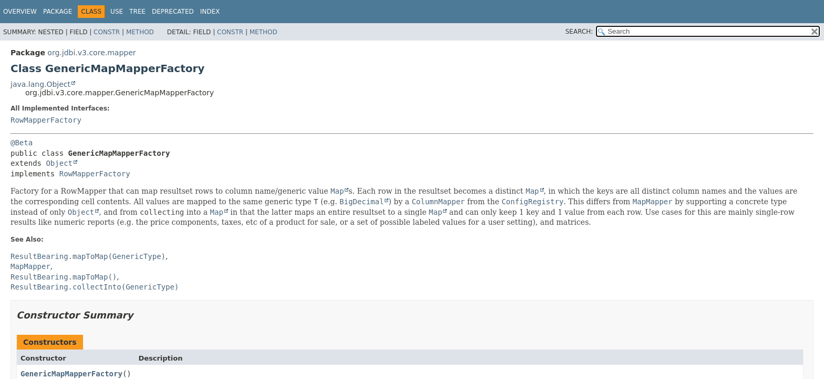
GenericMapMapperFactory (71, 374)
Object (59, 163)
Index (210, 11)
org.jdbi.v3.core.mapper (91, 52)
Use (116, 11)
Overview (20, 11)
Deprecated (173, 11)
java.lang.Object (40, 84)
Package (57, 11)
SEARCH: (579, 31)
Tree (137, 11)
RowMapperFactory (46, 120)
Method (140, 32)
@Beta (22, 142)
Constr (107, 32)
